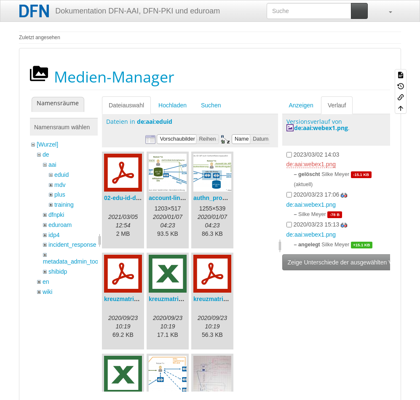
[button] (386, 10)
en (46, 281)
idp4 (53, 235)
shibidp (57, 271)
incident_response (72, 244)
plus (59, 194)
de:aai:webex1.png (321, 128)
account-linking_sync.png (185, 198)
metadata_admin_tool (71, 261)
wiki (47, 291)
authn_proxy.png (217, 198)
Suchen (211, 105)
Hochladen (172, 105)
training (64, 204)
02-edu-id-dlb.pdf (128, 198)
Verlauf (337, 105)
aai (52, 164)
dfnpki (56, 214)
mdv (59, 184)
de (46, 154)
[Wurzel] (47, 144)
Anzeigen (301, 105)
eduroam (60, 224)
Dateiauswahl (126, 105)
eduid (61, 174)
